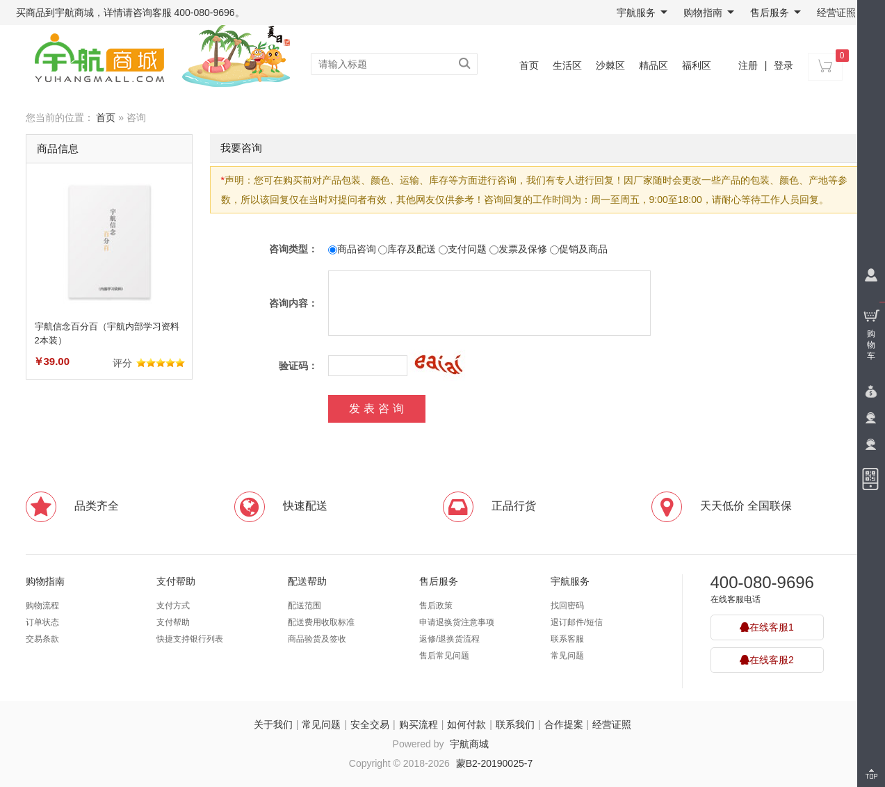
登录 (783, 65)
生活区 (567, 65)
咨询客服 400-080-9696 (184, 12)
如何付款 (466, 724)
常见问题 (567, 655)
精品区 (653, 65)
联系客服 (567, 639)
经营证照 (836, 12)
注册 (748, 65)
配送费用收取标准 (321, 622)
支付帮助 (175, 581)
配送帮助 (307, 581)
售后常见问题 (444, 655)
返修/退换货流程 (449, 639)
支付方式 (173, 605)
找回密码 (567, 605)
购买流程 (418, 724)
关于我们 (273, 724)
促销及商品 (579, 248)
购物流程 (42, 605)
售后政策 (436, 605)
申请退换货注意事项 (456, 622)
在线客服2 (767, 659)
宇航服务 (642, 12)
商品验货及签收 (317, 639)
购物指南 (708, 12)
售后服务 (775, 12)
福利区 (696, 65)
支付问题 (463, 248)
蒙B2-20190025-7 (494, 763)
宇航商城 (469, 743)
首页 (529, 65)
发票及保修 (518, 248)
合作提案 (563, 724)
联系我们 (515, 724)
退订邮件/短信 (577, 622)
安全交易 (369, 724)
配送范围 (304, 605)
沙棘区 (610, 65)
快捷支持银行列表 (189, 639)
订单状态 (42, 622)
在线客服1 (767, 627)
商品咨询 (352, 248)
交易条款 (42, 639)
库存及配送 (407, 248)
